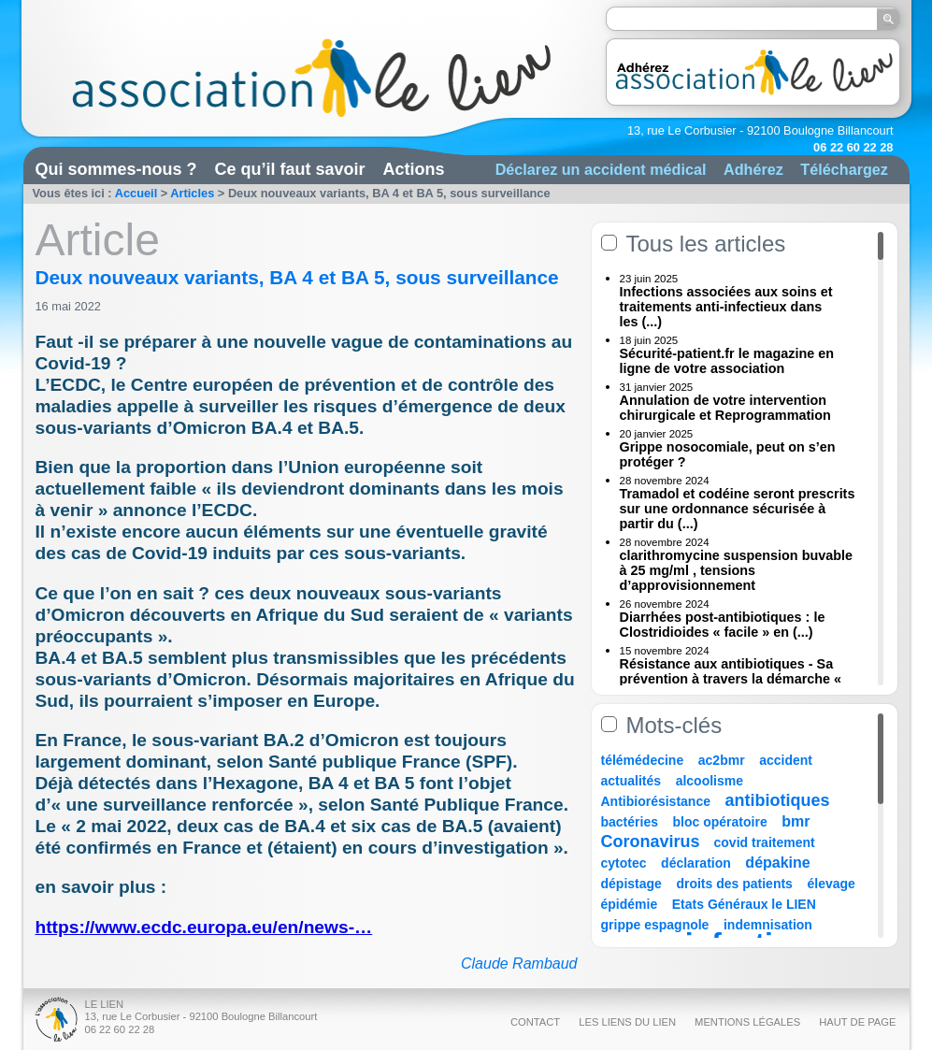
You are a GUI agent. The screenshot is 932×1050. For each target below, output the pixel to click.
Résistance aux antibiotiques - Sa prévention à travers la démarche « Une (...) (731, 678)
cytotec (624, 863)
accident (785, 760)
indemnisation (768, 924)
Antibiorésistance (655, 801)
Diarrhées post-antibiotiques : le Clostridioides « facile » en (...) (722, 625)
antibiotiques (777, 800)
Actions (414, 169)
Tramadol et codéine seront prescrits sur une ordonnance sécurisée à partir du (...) (737, 508)
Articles (192, 193)
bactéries (629, 821)
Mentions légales (747, 1022)
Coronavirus (653, 841)
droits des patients (734, 883)
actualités (631, 780)
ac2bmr (721, 760)
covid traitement (764, 842)
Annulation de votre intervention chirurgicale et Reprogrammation (725, 408)
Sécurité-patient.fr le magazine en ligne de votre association (727, 361)
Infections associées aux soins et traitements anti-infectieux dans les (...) (726, 306)
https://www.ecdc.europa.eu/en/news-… (204, 927)
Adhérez (753, 169)
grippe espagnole (655, 924)
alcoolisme (709, 780)
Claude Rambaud (519, 963)
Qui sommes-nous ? (116, 169)
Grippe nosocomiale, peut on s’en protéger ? (728, 454)
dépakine (777, 862)
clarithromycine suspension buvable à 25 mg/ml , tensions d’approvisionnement (736, 570)
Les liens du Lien (627, 1022)
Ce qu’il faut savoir (290, 169)
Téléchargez (844, 169)
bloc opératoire (720, 821)
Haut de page (857, 1022)
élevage (830, 883)
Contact (535, 1022)
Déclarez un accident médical (601, 169)
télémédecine (642, 760)
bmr (795, 821)
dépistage (631, 883)
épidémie (629, 904)
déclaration (696, 863)
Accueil (136, 193)
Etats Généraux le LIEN (744, 904)
